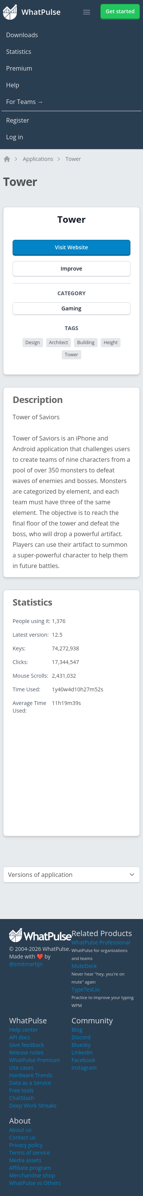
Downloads (22, 35)
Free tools (21, 1090)
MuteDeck (84, 965)
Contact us (22, 1137)
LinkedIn (82, 1052)
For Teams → (24, 102)
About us (20, 1129)
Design (33, 342)
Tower (73, 158)
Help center (23, 1029)
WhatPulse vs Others (35, 1183)
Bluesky (81, 1044)
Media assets (25, 1160)
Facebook (83, 1060)
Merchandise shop (32, 1175)
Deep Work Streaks (32, 1105)
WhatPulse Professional (101, 942)
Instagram (84, 1067)
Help (12, 85)
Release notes (26, 1052)
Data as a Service (30, 1082)
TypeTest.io (86, 989)
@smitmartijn (26, 964)
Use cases (21, 1067)
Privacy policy (26, 1145)
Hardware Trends (30, 1075)
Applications (38, 158)
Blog (77, 1029)
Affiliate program (30, 1167)
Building (85, 342)
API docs (19, 1037)
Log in (14, 137)
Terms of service (29, 1152)
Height (111, 342)
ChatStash (21, 1098)
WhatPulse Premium (34, 1060)
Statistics (18, 51)
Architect (58, 342)
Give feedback (26, 1044)
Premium (19, 68)
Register (17, 120)
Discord (81, 1037)
